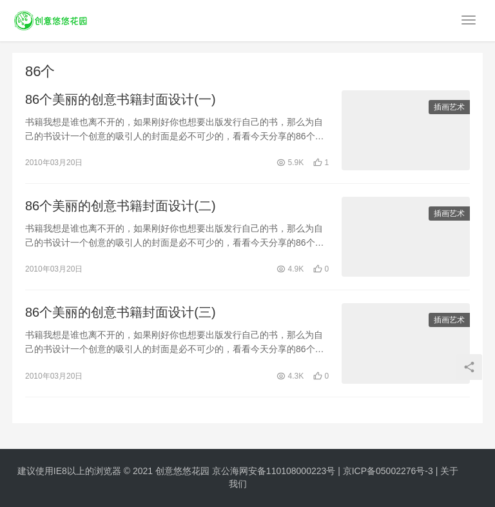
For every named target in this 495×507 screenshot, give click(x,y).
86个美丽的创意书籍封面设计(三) (120, 312)
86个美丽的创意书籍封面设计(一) (120, 99)
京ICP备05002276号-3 (388, 471)
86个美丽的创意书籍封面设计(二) (120, 206)
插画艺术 (449, 107)
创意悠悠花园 (182, 471)
